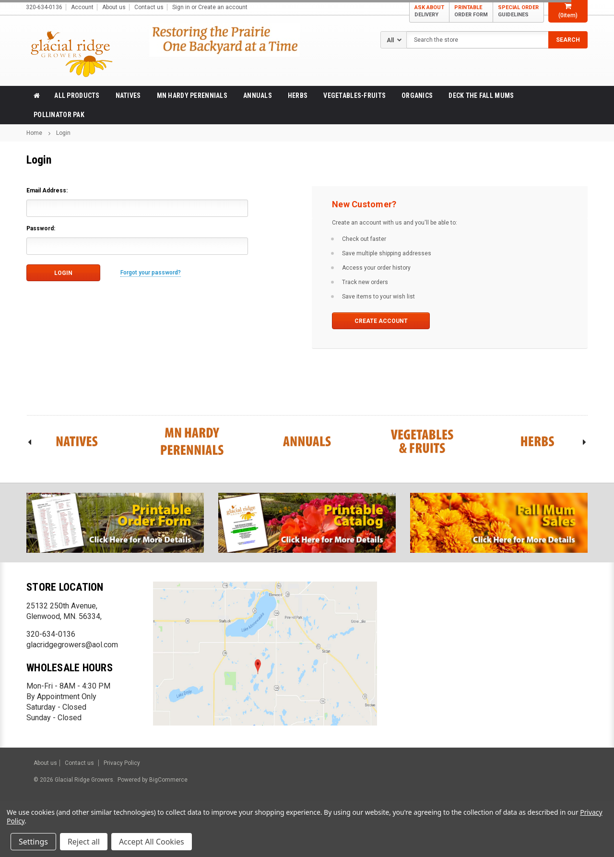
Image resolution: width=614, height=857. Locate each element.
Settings (33, 841)
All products (76, 95)
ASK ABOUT (429, 11)
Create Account (381, 321)
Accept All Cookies (151, 841)
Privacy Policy (122, 763)
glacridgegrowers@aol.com (72, 644)
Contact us (149, 7)
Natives (128, 95)
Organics (417, 95)
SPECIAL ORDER (518, 11)
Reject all (84, 841)
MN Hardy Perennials (192, 95)
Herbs (297, 95)
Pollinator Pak (59, 115)
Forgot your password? (150, 272)
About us (114, 7)
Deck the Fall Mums (481, 95)
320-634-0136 (50, 634)
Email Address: (47, 190)
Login (63, 133)
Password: (40, 228)
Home (34, 133)
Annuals (257, 95)
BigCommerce (168, 779)
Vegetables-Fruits (354, 95)
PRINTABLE (471, 11)
